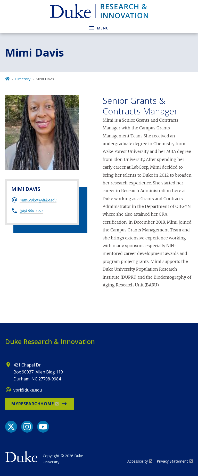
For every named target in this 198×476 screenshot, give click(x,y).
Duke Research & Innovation (50, 341)
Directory (22, 78)
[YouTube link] (43, 427)
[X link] (11, 427)
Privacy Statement (172, 461)
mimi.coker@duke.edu (38, 200)
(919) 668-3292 (31, 211)
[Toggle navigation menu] (99, 27)
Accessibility (137, 461)
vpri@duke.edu (27, 390)
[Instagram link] (27, 427)
